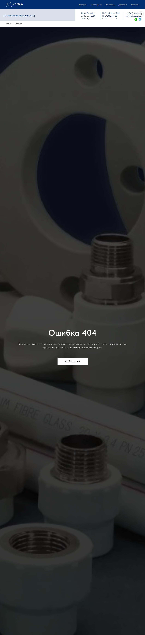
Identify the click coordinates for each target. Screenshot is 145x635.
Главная (9, 24)
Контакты (135, 4)
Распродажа (96, 4)
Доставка (122, 4)
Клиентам (110, 4)
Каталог (82, 4)
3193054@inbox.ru (88, 19)
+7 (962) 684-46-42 (134, 16)
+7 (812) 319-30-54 (134, 13)
